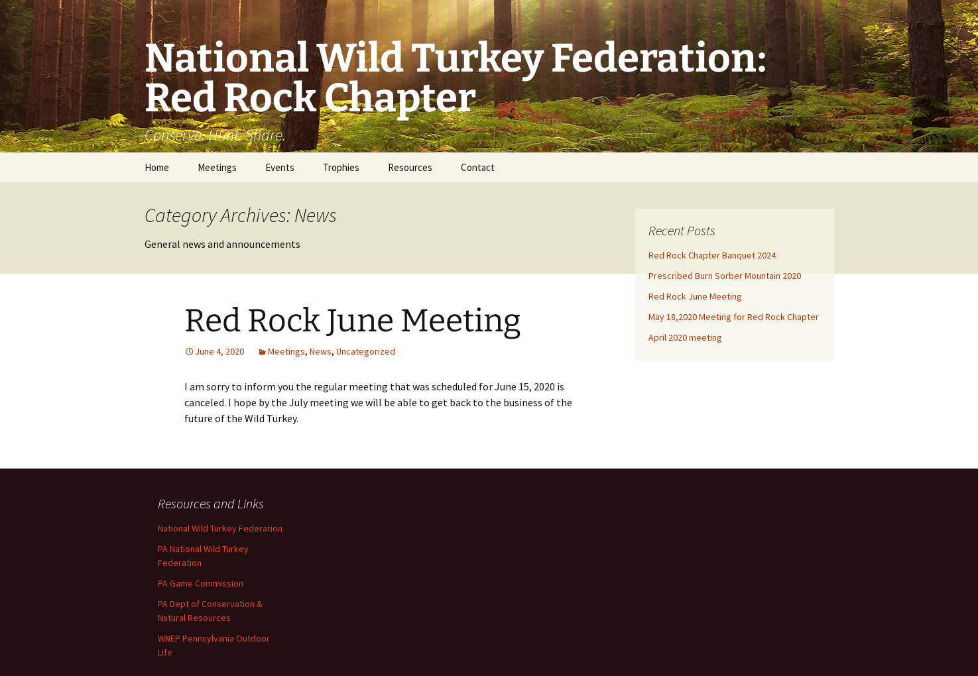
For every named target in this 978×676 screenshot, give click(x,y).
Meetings (217, 167)
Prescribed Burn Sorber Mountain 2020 (724, 276)
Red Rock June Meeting (352, 321)
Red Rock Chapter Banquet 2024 (712, 255)
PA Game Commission (200, 583)
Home (157, 167)
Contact (478, 167)
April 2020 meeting (685, 337)
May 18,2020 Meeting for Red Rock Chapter (733, 317)
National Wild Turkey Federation (220, 528)
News (321, 351)
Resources (410, 167)
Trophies (341, 167)
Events (279, 167)
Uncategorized (365, 351)
